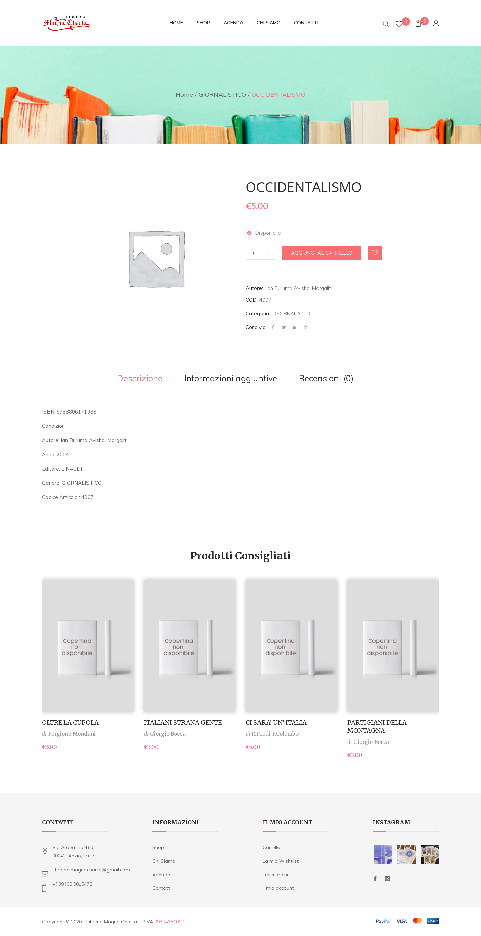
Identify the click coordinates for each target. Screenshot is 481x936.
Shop (158, 847)
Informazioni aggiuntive (230, 378)
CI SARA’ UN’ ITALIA (276, 723)
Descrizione (139, 378)
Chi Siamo (163, 861)
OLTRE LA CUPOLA (70, 723)
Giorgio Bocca (168, 734)
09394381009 (169, 922)
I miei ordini (275, 874)
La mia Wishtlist (281, 861)
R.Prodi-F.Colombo (275, 734)
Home (184, 94)
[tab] (139, 379)
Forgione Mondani (72, 734)
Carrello (271, 847)
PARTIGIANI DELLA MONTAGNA (377, 726)
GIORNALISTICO (222, 94)
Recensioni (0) (326, 378)
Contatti (161, 888)
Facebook (375, 878)
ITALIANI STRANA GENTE (183, 723)
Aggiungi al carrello (321, 253)
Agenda (161, 874)
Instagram (387, 878)
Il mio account (278, 888)
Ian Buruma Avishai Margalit (298, 288)
